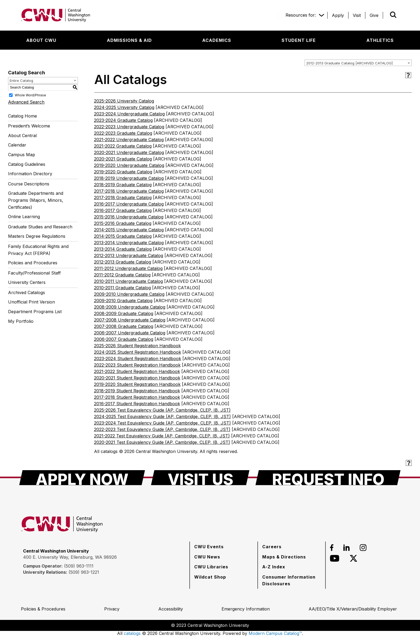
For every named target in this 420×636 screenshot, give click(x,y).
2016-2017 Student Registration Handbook (137, 403)
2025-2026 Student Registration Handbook (137, 345)
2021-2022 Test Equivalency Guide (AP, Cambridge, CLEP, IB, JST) (162, 435)
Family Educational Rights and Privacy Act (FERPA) (38, 250)
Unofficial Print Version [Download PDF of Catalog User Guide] (31, 302)
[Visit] (357, 15)
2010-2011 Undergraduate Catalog (128, 281)
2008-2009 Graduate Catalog (123, 313)
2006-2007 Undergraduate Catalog (129, 332)
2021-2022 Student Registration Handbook (137, 371)
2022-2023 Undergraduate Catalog (129, 126)
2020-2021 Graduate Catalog (123, 159)
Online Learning (24, 216)
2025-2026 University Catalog (124, 101)
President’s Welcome (29, 126)
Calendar (17, 145)
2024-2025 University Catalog (124, 107)
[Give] (374, 15)
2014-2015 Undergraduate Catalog (129, 229)
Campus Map (21, 154)
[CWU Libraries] (211, 566)
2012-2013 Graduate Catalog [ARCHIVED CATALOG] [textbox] (349, 63)
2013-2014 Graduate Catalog (123, 249)
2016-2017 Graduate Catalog (123, 210)
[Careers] (272, 546)
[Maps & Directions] (284, 556)
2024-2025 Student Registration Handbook (137, 352)
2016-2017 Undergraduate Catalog (129, 204)
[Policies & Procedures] (43, 608)
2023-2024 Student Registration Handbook (137, 358)
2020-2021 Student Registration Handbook (137, 378)
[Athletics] (380, 40)
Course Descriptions (28, 184)
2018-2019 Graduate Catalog (123, 184)
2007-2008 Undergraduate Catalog (129, 320)
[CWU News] (207, 556)
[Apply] (338, 15)
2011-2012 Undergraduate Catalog (128, 268)
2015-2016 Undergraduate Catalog (128, 217)
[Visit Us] (200, 477)
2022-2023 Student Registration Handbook (137, 365)
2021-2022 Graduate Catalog (123, 146)
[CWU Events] (209, 546)
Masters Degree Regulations (36, 236)
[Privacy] (112, 608)
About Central (22, 135)
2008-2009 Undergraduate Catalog (129, 307)
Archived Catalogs (26, 292)
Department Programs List (35, 311)
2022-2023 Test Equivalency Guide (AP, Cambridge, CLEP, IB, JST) (162, 429)
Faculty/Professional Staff (34, 273)
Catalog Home (22, 116)
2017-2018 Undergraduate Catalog (129, 191)
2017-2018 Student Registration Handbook (137, 397)
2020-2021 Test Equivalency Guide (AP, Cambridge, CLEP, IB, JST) (162, 442)
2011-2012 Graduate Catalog (122, 274)
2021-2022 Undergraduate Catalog (129, 139)
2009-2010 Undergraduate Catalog (129, 294)
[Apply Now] (82, 477)
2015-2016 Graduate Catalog (122, 223)
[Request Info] (328, 477)
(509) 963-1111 (78, 566)
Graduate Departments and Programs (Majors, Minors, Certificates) (35, 200)
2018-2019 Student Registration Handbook (137, 390)
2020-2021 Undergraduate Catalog (129, 152)
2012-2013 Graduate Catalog (122, 262)
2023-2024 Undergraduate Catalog (129, 113)
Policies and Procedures (32, 262)
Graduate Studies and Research (40, 226)
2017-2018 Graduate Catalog (123, 197)
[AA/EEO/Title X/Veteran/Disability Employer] (352, 608)
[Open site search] (393, 15)
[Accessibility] (170, 608)
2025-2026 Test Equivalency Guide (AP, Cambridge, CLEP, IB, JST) (162, 410)
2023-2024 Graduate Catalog (123, 120)
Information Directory (30, 173)
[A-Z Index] (273, 566)
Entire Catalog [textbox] (21, 80)
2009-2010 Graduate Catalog (123, 300)
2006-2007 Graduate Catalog (123, 339)
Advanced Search (26, 102)
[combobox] (358, 63)
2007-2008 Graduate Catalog (123, 326)
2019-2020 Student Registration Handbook (137, 384)
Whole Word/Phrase (30, 95)
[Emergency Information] (245, 608)
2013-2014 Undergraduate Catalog (129, 242)
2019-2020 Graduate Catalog (123, 171)
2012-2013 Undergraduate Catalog (128, 255)
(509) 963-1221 (84, 572)
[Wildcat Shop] (210, 576)
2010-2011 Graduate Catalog (122, 287)
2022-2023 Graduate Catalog (123, 133)
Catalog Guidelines (26, 164)
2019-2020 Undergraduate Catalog (129, 165)
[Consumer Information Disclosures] (291, 580)
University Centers (27, 282)
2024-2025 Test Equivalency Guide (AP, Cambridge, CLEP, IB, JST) (162, 416)
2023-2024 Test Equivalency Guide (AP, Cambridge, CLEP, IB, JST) (162, 423)
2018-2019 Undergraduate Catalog (129, 178)
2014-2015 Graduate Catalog (123, 236)
